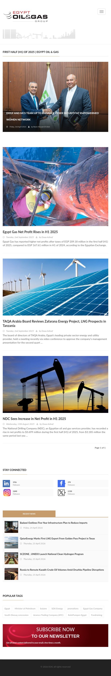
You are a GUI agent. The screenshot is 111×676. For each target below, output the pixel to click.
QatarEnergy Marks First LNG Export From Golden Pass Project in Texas (57, 538)
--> (6, 492)
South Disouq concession (16, 615)
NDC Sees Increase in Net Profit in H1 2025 (34, 419)
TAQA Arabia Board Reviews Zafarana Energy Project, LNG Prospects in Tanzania (54, 323)
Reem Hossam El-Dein (41, 127)
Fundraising (96, 615)
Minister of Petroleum (25, 608)
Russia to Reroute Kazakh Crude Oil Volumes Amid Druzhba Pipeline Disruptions (62, 569)
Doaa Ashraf (47, 237)
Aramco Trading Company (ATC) (48, 615)
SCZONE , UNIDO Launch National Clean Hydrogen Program (51, 554)
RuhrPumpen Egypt (77, 615)
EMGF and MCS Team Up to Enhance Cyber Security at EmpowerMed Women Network (52, 116)
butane (43, 608)
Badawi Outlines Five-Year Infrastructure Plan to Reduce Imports (53, 522)
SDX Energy (57, 608)
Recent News (29, 514)
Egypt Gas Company (92, 608)
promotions (72, 608)
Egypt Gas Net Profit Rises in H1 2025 (30, 232)
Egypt (7, 608)
